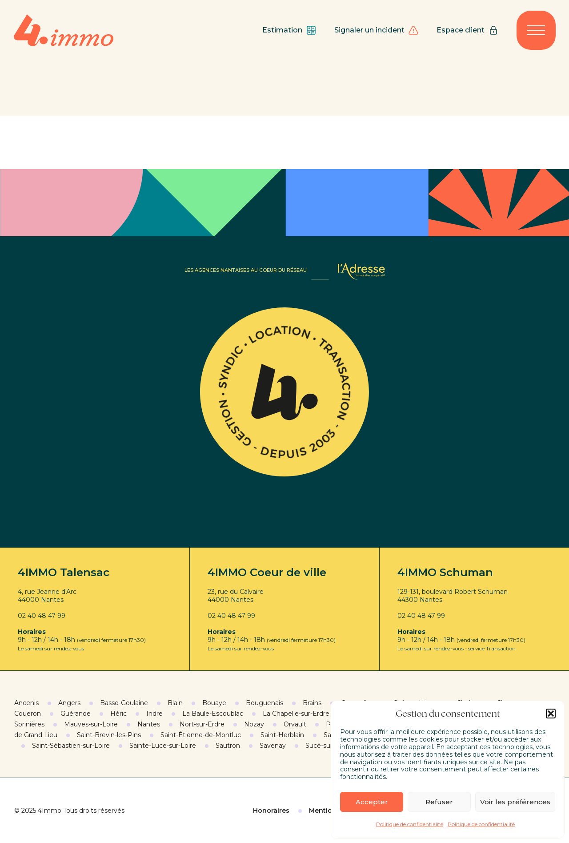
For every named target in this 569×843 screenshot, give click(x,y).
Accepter (372, 802)
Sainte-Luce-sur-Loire (162, 746)
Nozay (254, 724)
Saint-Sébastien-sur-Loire (71, 746)
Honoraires (271, 811)
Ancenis (26, 703)
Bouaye (214, 703)
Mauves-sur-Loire (91, 724)
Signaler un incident (376, 30)
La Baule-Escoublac (212, 714)
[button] (550, 713)
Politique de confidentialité (409, 824)
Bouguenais (264, 703)
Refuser (439, 802)
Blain (175, 703)
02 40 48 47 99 (41, 616)
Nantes (148, 724)
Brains (312, 703)
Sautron (228, 746)
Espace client (468, 30)
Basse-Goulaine (124, 703)
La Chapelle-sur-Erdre (296, 714)
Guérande (75, 714)
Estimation (289, 30)
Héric (118, 714)
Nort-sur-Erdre (202, 724)
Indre (154, 714)
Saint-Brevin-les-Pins (109, 735)
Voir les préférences (515, 802)
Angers (69, 703)
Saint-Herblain (282, 735)
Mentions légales (337, 811)
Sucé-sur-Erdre (328, 746)
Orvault (295, 724)
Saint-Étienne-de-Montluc (200, 735)
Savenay (273, 746)
